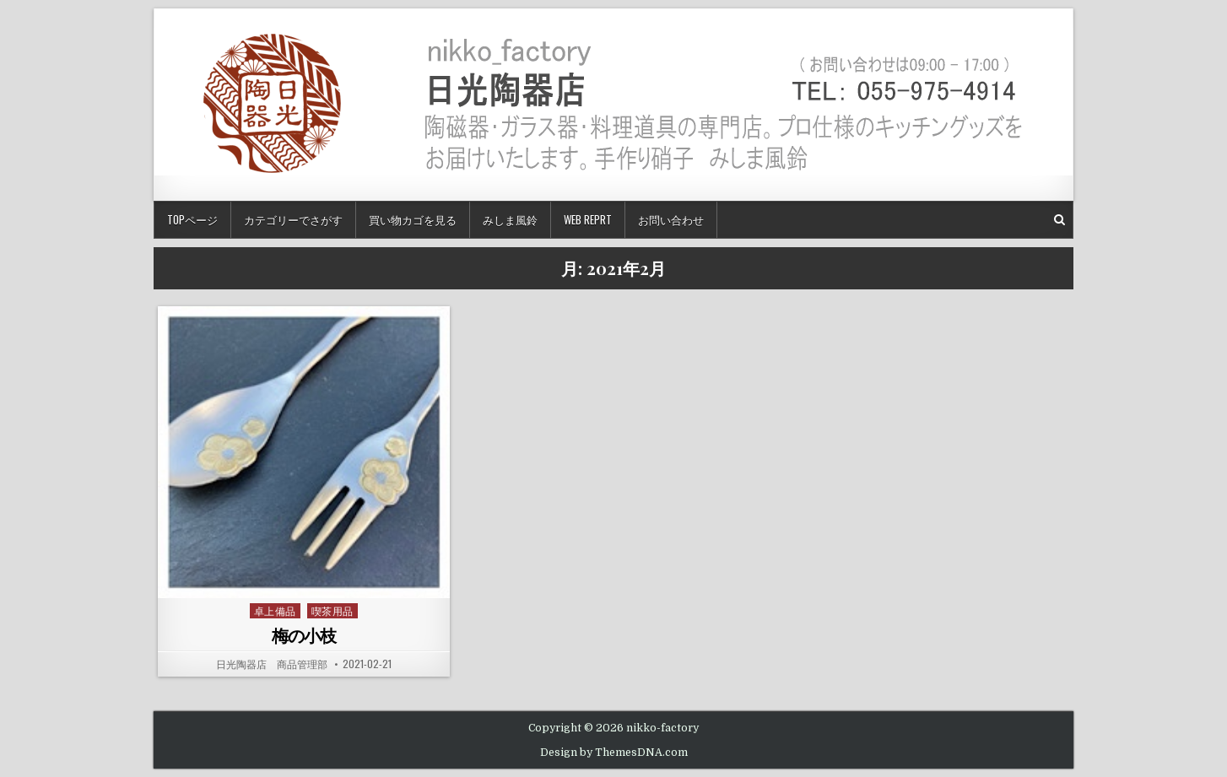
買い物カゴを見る (413, 219)
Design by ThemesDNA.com (614, 752)
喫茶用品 (332, 610)
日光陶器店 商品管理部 (271, 664)
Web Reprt (588, 219)
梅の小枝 (304, 634)
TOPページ (192, 219)
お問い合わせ (671, 219)
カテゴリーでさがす (293, 219)
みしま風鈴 (510, 219)
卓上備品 (275, 610)
